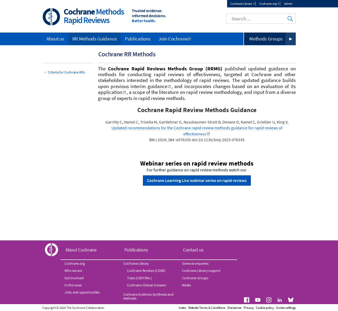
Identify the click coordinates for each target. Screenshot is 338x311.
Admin (288, 4)
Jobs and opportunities (82, 292)
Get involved (73, 278)
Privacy (249, 307)
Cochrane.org (267, 4)
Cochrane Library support (201, 270)
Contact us (193, 250)
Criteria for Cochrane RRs (66, 72)
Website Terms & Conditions (206, 307)
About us (55, 38)
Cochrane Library (241, 4)
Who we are (73, 270)
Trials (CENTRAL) (139, 278)
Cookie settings (286, 307)
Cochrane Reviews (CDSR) (146, 270)
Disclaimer (234, 307)
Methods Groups (266, 38)
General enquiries (195, 263)
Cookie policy (265, 307)
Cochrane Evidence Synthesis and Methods (148, 296)
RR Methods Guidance (94, 38)
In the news (73, 285)
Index (182, 307)
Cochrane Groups (195, 278)
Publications (137, 38)
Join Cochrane (172, 38)
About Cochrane (81, 250)
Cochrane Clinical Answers (146, 285)
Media (186, 285)
